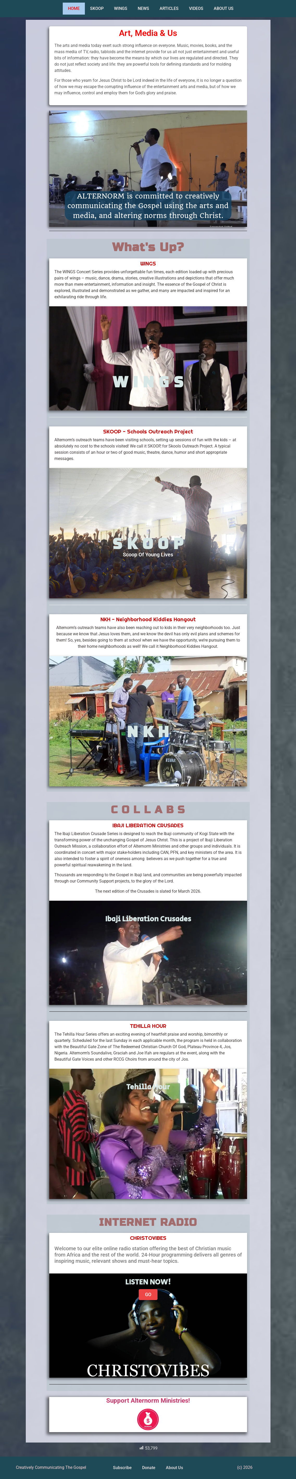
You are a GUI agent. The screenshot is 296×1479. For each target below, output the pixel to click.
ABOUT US (224, 8)
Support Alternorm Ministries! (148, 1400)
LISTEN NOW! (148, 1282)
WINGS (120, 8)
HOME (74, 8)
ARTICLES (169, 8)
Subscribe (122, 1467)
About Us (174, 1467)
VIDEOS (196, 8)
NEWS (143, 8)
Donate (148, 1467)
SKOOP (97, 8)
